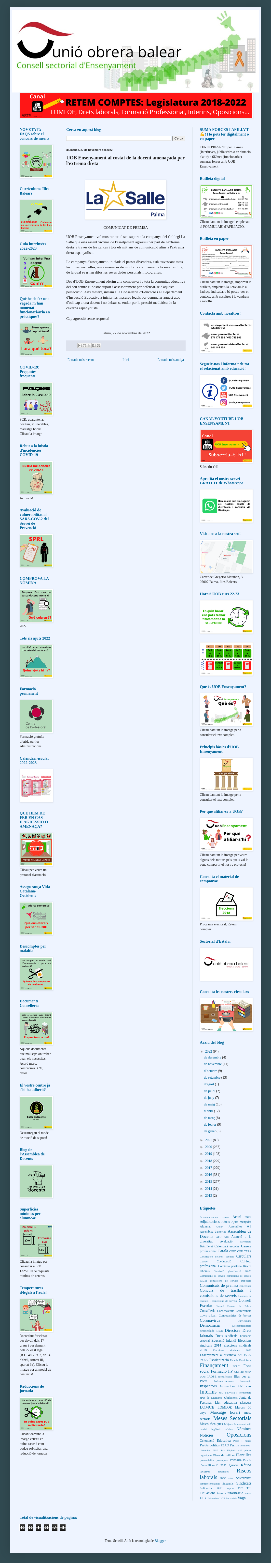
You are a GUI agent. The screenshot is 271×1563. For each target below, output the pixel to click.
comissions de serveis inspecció (230, 1280)
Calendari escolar (227, 1246)
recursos (205, 1471)
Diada (220, 1330)
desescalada (207, 1331)
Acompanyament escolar (215, 1216)
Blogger (160, 1541)
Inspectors (208, 1386)
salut (230, 1478)
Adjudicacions (210, 1222)
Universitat (213, 1498)
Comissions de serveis (212, 1275)
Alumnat (205, 1226)
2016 (209, 1175)
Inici (125, 360)
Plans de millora (223, 1455)
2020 (209, 1147)
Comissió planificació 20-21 (232, 1271)
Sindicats (243, 1483)
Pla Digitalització (231, 1450)
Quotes (234, 1465)
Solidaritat (206, 1488)
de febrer (210, 1124)
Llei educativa (226, 1402)
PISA (215, 1450)
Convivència (243, 1311)
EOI (240, 1355)
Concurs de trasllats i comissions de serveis (225, 1293)
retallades (223, 1471)
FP (230, 1371)
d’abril (209, 1111)
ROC (223, 1478)
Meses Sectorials (232, 1418)
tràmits (221, 1493)
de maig (210, 1104)
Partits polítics (210, 1445)
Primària (236, 1460)
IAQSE (212, 1376)
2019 (209, 1154)
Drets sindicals (226, 1336)
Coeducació (224, 1261)
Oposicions (239, 1435)
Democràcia (210, 1325)
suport (230, 1488)
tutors (248, 1493)
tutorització (235, 1493)
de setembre (212, 1077)
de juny (209, 1098)
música (229, 1429)
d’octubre (211, 1071)
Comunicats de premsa (219, 1285)
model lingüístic (210, 1429)
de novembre (213, 1064)
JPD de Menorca (211, 1397)
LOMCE (207, 1407)
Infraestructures (223, 1381)
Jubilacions (231, 1397)
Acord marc (242, 1217)
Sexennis (227, 1483)
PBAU (225, 1445)
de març (210, 1118)
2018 (209, 1161)
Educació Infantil (224, 1340)
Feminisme (245, 1360)
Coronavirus (210, 1320)
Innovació (245, 1381)
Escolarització (219, 1360)
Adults (225, 1222)
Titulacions (207, 1493)
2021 (209, 1140)
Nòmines (243, 1428)
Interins (208, 1392)
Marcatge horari (225, 1412)
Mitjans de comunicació (237, 1424)
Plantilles (243, 1455)
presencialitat (207, 1460)
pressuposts (222, 1460)
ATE (226, 1236)
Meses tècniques (211, 1424)
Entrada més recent (81, 360)
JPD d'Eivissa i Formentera (235, 1392)
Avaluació (226, 1241)
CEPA (247, 1251)
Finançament (214, 1365)
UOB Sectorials (228, 1498)
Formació (219, 1371)
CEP (240, 1251)
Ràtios (246, 1465)
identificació (225, 1376)
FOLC (236, 1366)
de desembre (213, 1057)
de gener (210, 1131)
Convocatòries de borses (235, 1315)
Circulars (244, 1256)
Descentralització (241, 1325)
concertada (245, 1285)
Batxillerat (206, 1246)
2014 (209, 1189)
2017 (209, 1168)
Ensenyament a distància (218, 1355)
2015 (209, 1181)
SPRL (220, 1488)
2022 (209, 1051)
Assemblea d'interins (213, 1231)
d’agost (209, 1084)
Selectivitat (243, 1478)
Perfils (234, 1445)
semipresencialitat (210, 1483)
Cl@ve (203, 1261)
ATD (218, 1236)
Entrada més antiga (171, 360)
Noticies (207, 1435)
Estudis (234, 1360)
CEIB (232, 1251)
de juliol (210, 1091)
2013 (209, 1195)
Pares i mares (242, 1440)
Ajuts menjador (241, 1222)
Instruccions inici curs (235, 1386)
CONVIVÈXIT (208, 1315)
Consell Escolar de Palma (233, 1305)
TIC (240, 1488)
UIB (203, 1498)
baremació (245, 1241)
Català (222, 1251)
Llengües (245, 1402)
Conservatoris (225, 1311)
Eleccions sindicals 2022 (232, 1350)
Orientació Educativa (215, 1440)
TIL (248, 1488)
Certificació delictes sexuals (217, 1256)
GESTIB (239, 1371)
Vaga (241, 1498)
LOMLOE (224, 1407)
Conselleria (208, 1311)
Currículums (244, 1320)
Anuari (219, 1226)
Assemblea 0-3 (240, 1226)
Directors (232, 1330)
